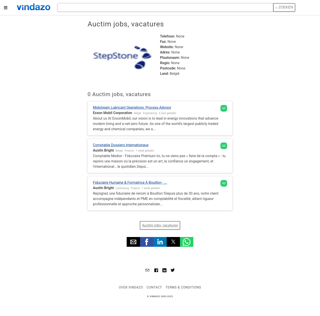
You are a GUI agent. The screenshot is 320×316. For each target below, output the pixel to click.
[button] (133, 242)
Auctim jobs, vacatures (160, 225)
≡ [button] (6, 7)
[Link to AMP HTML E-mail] (147, 271)
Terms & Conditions (183, 287)
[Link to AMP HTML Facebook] (156, 271)
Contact (154, 287)
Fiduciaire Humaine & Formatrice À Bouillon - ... (130, 182)
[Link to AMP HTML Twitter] (172, 270)
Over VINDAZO (131, 287)
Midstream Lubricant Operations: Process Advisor (132, 107)
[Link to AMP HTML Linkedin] (164, 271)
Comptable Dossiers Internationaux (120, 145)
